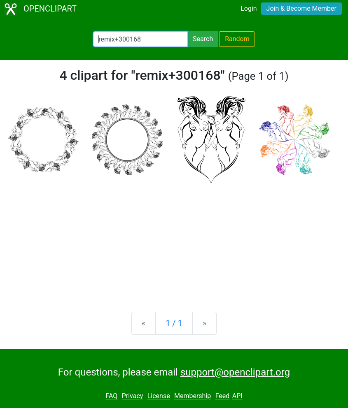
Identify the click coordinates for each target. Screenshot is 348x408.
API (237, 396)
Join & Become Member (301, 8)
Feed (222, 396)
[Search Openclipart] (140, 39)
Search (203, 39)
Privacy (132, 396)
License (158, 396)
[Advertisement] (174, 241)
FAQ (111, 396)
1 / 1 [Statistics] (174, 323)
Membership (192, 396)
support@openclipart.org (235, 372)
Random (237, 39)
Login (249, 8)
